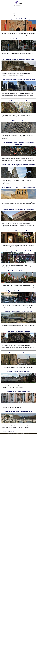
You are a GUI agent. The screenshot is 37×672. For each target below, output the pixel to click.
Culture (23, 8)
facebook (20, 433)
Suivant (12, 431)
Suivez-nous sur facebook (18, 10)
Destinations (6, 8)
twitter (24, 433)
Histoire (31, 8)
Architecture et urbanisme (16, 8)
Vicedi (18, 4)
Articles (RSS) (28, 433)
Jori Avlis (17, 433)
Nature (27, 8)
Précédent (4, 431)
